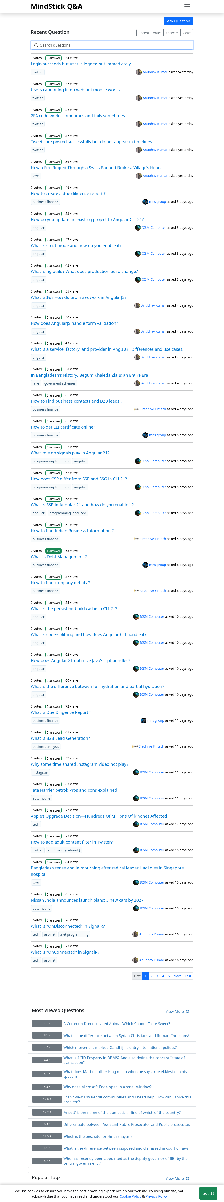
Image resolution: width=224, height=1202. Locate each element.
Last (188, 976)
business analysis (46, 746)
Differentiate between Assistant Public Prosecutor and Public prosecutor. (126, 1124)
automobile (41, 798)
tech (36, 824)
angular (39, 227)
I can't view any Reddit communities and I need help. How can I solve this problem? (127, 1099)
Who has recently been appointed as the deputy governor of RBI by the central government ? (125, 1161)
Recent (144, 33)
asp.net (50, 934)
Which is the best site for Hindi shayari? (97, 1136)
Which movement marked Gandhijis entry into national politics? (120, 1047)
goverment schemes (60, 383)
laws (36, 176)
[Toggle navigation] (187, 6)
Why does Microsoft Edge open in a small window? (107, 1086)
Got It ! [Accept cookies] (208, 1193)
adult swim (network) (64, 850)
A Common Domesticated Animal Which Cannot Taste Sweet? (116, 1023)
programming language (51, 461)
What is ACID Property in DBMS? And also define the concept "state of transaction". (124, 1060)
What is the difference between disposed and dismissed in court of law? (125, 1148)
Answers (171, 33)
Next (177, 976)
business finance (45, 202)
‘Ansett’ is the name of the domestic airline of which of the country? (122, 1112)
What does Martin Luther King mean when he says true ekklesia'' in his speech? (125, 1074)
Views (186, 33)
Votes (157, 33)
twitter (38, 72)
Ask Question (178, 21)
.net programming (74, 934)
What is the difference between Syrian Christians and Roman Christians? (126, 1035)
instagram (40, 772)
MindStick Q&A (57, 6)
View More (177, 1011)
